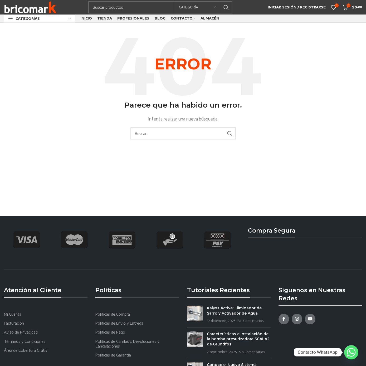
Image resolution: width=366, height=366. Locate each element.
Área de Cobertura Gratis (25, 350)
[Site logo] (30, 6)
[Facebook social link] (284, 319)
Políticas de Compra (112, 314)
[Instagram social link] (297, 319)
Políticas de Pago (110, 332)
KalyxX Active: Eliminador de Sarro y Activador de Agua (234, 311)
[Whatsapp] (351, 352)
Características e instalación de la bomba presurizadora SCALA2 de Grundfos (238, 338)
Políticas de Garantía (113, 355)
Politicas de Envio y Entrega (119, 323)
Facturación (14, 323)
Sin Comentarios (250, 321)
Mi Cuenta (12, 314)
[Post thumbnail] (195, 314)
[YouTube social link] (310, 319)
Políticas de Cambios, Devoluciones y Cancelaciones (127, 343)
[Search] (160, 7)
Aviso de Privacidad (21, 332)
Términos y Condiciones (24, 341)
